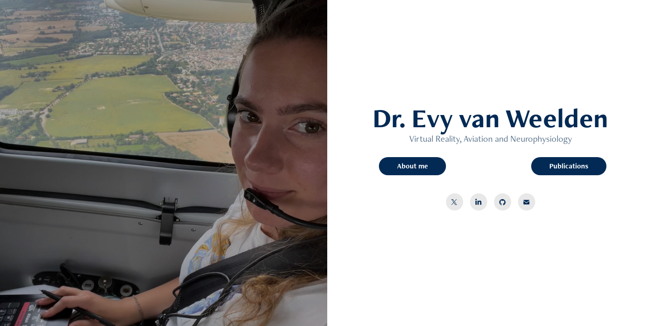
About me (412, 166)
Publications (568, 166)
